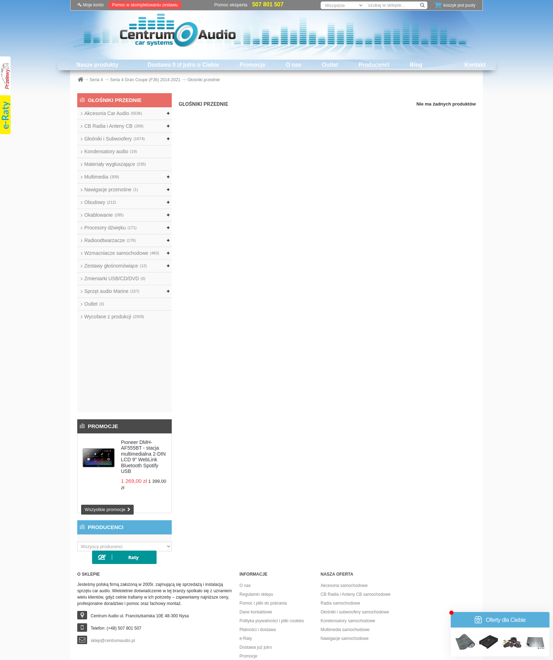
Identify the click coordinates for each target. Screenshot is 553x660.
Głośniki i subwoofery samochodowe (355, 539)
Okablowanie (104, 215)
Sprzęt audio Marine (111, 291)
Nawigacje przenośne (111, 189)
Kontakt (475, 65)
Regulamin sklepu (256, 522)
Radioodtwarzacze (110, 240)
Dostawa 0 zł (251, 592)
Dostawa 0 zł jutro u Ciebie (183, 65)
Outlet (330, 65)
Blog (416, 65)
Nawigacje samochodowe (345, 566)
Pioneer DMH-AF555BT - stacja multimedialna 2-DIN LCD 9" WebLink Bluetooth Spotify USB (143, 367)
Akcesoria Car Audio (113, 113)
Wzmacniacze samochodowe (121, 253)
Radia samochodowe (340, 530)
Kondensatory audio (110, 151)
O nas (293, 65)
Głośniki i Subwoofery (114, 139)
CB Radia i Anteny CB (114, 126)
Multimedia (101, 177)
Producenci (374, 65)
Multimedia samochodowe (345, 557)
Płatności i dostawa (257, 557)
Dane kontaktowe (255, 539)
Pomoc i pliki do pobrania (263, 530)
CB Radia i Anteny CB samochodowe (355, 522)
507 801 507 (268, 4)
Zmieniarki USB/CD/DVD (114, 278)
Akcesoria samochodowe (344, 513)
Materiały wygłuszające (115, 164)
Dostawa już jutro (255, 574)
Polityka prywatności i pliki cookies (271, 548)
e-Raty (245, 566)
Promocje (252, 65)
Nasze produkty (97, 65)
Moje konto (91, 4)
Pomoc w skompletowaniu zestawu (145, 4)
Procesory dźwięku (110, 227)
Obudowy (100, 202)
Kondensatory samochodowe (348, 548)
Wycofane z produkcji (114, 316)
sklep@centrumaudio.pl (113, 568)
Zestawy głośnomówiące (115, 266)
